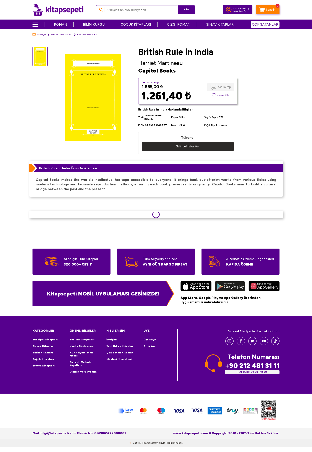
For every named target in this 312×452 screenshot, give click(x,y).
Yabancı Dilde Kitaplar (61, 34)
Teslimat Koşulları (82, 339)
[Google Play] (230, 286)
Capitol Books (157, 70)
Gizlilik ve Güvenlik (83, 371)
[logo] (58, 9)
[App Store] (195, 286)
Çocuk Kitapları (43, 346)
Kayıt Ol (242, 11)
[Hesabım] (229, 9)
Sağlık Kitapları (43, 359)
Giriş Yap (149, 346)
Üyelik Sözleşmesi (82, 346)
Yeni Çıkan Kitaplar (119, 346)
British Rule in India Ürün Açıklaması (68, 168)
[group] (93, 97)
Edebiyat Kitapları (45, 339)
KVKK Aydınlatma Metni (82, 354)
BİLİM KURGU (94, 24)
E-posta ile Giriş (241, 8)
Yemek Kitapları (43, 365)
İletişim (111, 339)
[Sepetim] (267, 9)
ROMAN (60, 24)
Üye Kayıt (149, 339)
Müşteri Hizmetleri (119, 359)
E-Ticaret (144, 442)
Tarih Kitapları (42, 352)
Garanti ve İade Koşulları (80, 364)
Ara (185, 9)
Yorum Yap (224, 87)
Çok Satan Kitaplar (119, 352)
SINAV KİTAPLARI (220, 24)
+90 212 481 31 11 (252, 366)
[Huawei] (264, 286)
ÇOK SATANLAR (265, 24)
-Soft (134, 442)
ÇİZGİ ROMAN (178, 24)
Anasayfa (39, 34)
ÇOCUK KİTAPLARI (136, 24)
